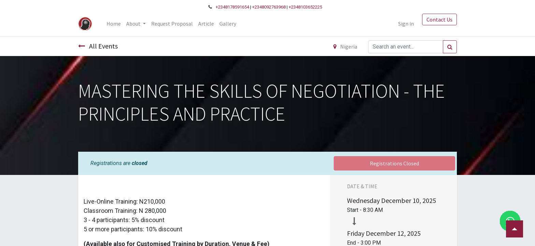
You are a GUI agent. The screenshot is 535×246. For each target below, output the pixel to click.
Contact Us (439, 19)
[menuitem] (114, 23)
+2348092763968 (269, 7)
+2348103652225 (305, 7)
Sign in (406, 23)
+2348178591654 (232, 7)
